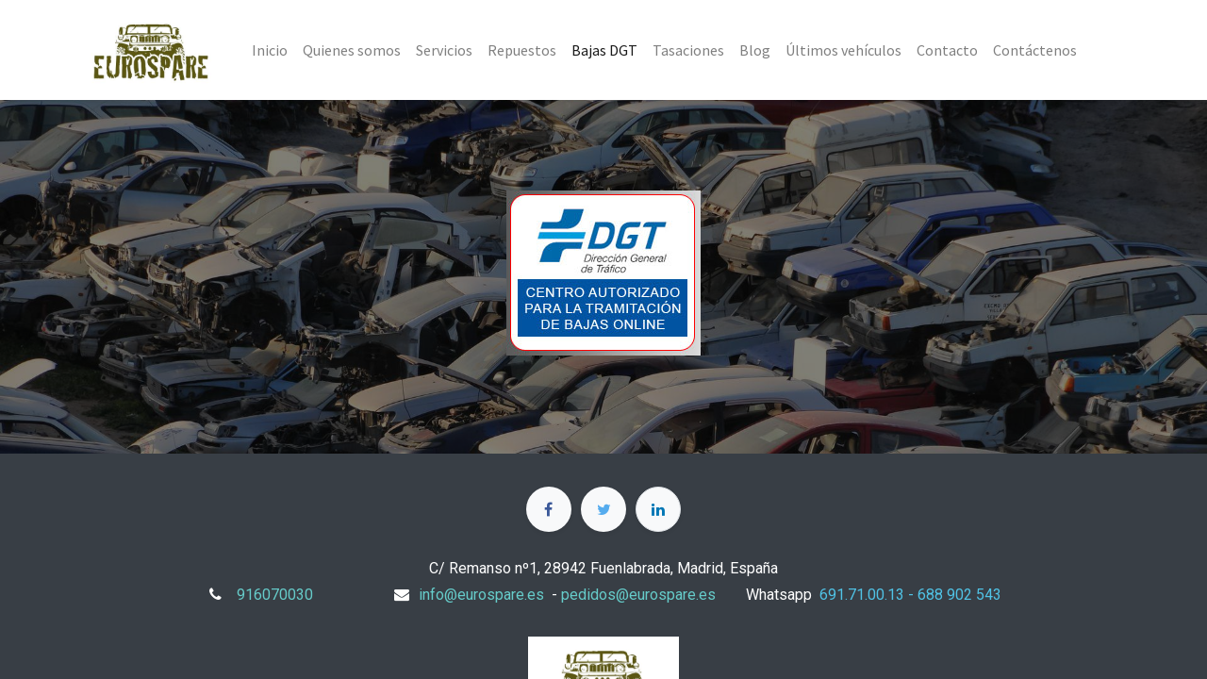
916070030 (275, 595)
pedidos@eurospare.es (638, 595)
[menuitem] (269, 50)
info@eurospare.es (481, 595)
